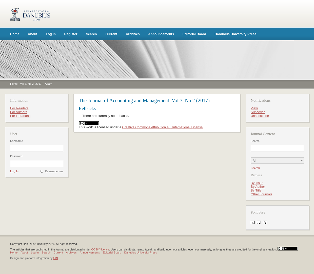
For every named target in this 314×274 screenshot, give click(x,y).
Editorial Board (194, 34)
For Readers (19, 108)
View (254, 108)
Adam (48, 83)
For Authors (18, 112)
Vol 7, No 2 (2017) (31, 83)
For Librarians (20, 116)
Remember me (54, 171)
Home (14, 34)
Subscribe (258, 112)
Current (111, 34)
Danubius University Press (236, 34)
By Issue (257, 183)
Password (16, 156)
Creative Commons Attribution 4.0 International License (162, 127)
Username (16, 140)
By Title (256, 190)
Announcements (161, 34)
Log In (51, 34)
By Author (258, 186)
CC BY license (100, 249)
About (32, 34)
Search (91, 34)
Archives (133, 34)
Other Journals (261, 194)
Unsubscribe (260, 116)
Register (70, 34)
